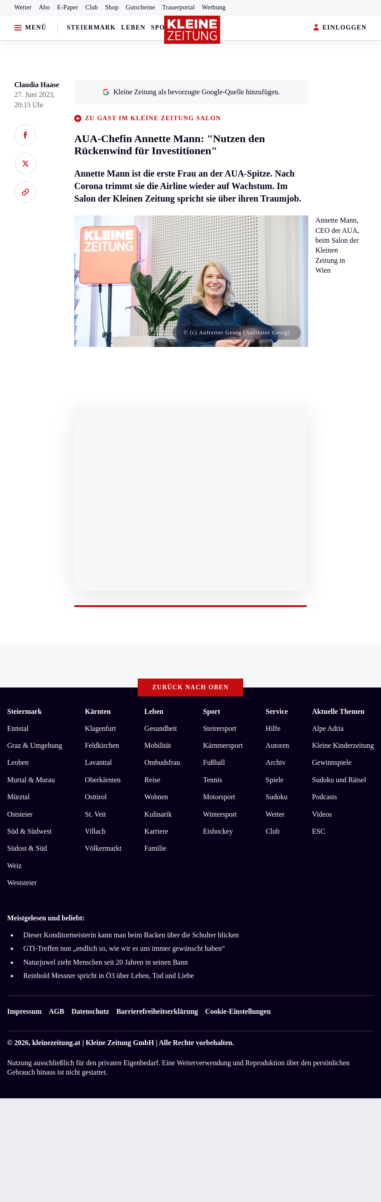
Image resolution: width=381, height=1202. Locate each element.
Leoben (18, 762)
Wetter (23, 7)
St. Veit (95, 814)
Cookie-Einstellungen (238, 1011)
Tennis (212, 780)
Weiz (14, 865)
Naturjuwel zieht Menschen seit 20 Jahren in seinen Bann (105, 962)
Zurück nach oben (190, 687)
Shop (112, 7)
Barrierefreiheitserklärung (157, 1011)
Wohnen (156, 797)
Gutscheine (140, 7)
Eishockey (218, 831)
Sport (163, 27)
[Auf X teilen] (25, 163)
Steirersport (220, 728)
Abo (44, 7)
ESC (318, 831)
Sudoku (277, 797)
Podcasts (324, 797)
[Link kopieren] (25, 192)
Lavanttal (98, 762)
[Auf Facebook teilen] (25, 135)
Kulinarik (158, 814)
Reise (152, 780)
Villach (95, 831)
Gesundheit (160, 728)
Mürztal (18, 797)
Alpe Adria (328, 728)
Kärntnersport (223, 745)
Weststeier (22, 882)
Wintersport (220, 814)
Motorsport (219, 797)
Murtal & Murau (31, 780)
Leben (133, 27)
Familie (155, 848)
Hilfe (273, 728)
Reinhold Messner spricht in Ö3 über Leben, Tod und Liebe (108, 975)
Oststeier (20, 814)
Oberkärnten (103, 780)
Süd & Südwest (29, 831)
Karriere (156, 831)
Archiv (275, 762)
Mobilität (157, 745)
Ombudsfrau (162, 762)
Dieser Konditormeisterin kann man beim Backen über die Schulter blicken (131, 935)
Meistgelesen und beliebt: (46, 918)
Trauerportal (178, 7)
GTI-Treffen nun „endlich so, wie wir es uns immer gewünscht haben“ (124, 948)
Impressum (24, 1011)
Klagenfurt (100, 728)
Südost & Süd (27, 848)
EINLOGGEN (340, 28)
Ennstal (18, 728)
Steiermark (91, 27)
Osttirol (96, 797)
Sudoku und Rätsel (339, 780)
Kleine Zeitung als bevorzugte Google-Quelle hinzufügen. (190, 92)
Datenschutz (90, 1011)
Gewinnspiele (331, 762)
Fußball (214, 762)
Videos (322, 814)
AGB (56, 1011)
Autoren (277, 745)
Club (91, 7)
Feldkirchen (102, 745)
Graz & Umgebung (34, 745)
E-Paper (67, 7)
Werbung (214, 7)
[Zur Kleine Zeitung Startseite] (192, 30)
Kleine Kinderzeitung (343, 745)
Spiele (275, 780)
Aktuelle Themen (338, 711)
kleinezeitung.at (56, 1042)
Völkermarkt (103, 848)
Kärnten (98, 711)
